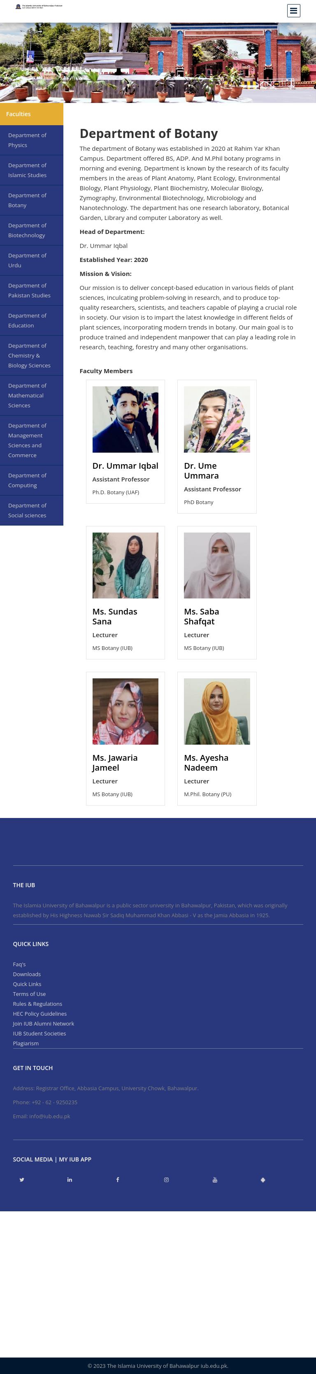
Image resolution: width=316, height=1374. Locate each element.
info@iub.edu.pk (49, 1116)
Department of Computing (27, 480)
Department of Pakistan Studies (29, 290)
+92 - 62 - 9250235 (54, 1102)
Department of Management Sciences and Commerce (27, 440)
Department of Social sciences (27, 510)
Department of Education (27, 320)
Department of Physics (27, 140)
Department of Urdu (27, 260)
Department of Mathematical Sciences (27, 395)
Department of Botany (27, 200)
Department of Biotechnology (27, 230)
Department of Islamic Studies (27, 170)
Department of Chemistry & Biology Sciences (29, 355)
